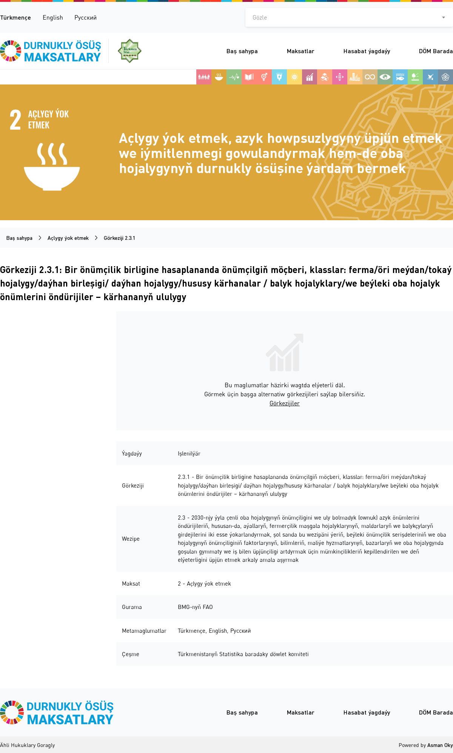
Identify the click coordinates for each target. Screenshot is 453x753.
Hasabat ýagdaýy (367, 50)
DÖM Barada (436, 50)
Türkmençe (15, 17)
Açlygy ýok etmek (68, 238)
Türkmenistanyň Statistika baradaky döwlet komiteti (243, 653)
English (53, 17)
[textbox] (349, 17)
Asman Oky (440, 745)
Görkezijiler (285, 403)
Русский (85, 17)
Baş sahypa (242, 50)
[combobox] (349, 17)
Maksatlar (300, 50)
